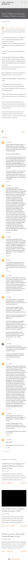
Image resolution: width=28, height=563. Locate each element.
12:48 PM (8, 232)
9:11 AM (8, 447)
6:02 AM (8, 181)
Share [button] (23, 132)
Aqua (7, 142)
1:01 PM (8, 255)
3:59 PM (8, 292)
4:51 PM (8, 339)
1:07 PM (8, 271)
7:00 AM (8, 435)
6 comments (9, 551)
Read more (23, 483)
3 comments (9, 483)
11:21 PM (8, 409)
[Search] (22, 2)
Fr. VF (7, 343)
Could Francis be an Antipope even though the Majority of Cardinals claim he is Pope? (13, 466)
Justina (7, 275)
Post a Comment (6, 451)
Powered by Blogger (14, 559)
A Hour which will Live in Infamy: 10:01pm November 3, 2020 (13, 510)
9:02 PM (8, 359)
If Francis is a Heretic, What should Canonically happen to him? (13, 535)
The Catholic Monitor (8, 3)
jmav (7, 185)
